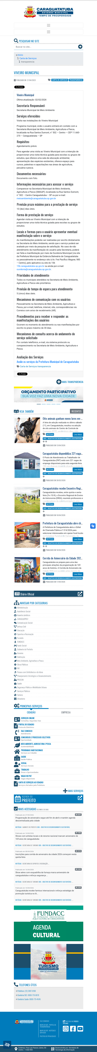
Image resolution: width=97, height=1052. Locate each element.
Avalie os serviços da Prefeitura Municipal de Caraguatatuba (48, 362)
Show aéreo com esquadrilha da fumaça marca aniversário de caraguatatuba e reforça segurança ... (42, 874)
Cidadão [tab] (31, 712)
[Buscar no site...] (45, 46)
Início (19, 55)
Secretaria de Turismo (30, 845)
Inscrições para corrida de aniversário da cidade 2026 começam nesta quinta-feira (46, 855)
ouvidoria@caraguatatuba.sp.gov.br (34, 269)
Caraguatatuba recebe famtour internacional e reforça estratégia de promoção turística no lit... (45, 892)
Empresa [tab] (65, 712)
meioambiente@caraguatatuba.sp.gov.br (36, 198)
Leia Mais (78, 435)
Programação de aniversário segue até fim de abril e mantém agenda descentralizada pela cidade (45, 819)
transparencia (75, 80)
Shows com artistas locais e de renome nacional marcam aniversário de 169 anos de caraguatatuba (47, 837)
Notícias (50, 434)
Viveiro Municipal (26, 72)
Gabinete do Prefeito (29, 827)
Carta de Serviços (28, 58)
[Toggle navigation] (48, 25)
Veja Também (24, 411)
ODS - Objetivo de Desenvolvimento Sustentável (62, 438)
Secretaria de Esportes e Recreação (35, 864)
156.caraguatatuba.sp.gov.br (30, 266)
